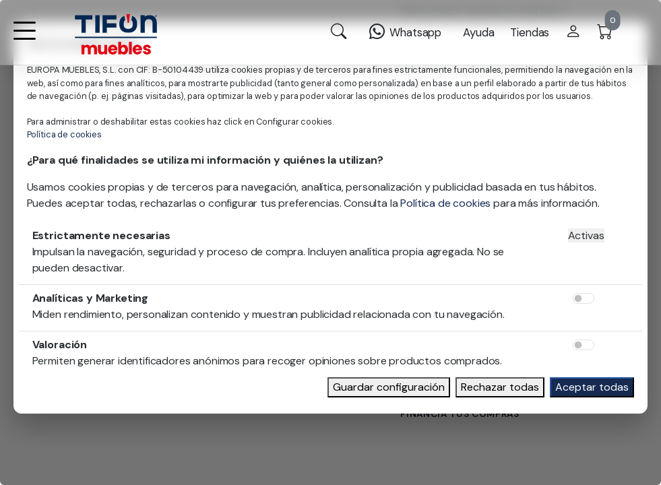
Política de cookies (64, 134)
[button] (24, 39)
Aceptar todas (592, 387)
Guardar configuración (389, 387)
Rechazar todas (500, 387)
